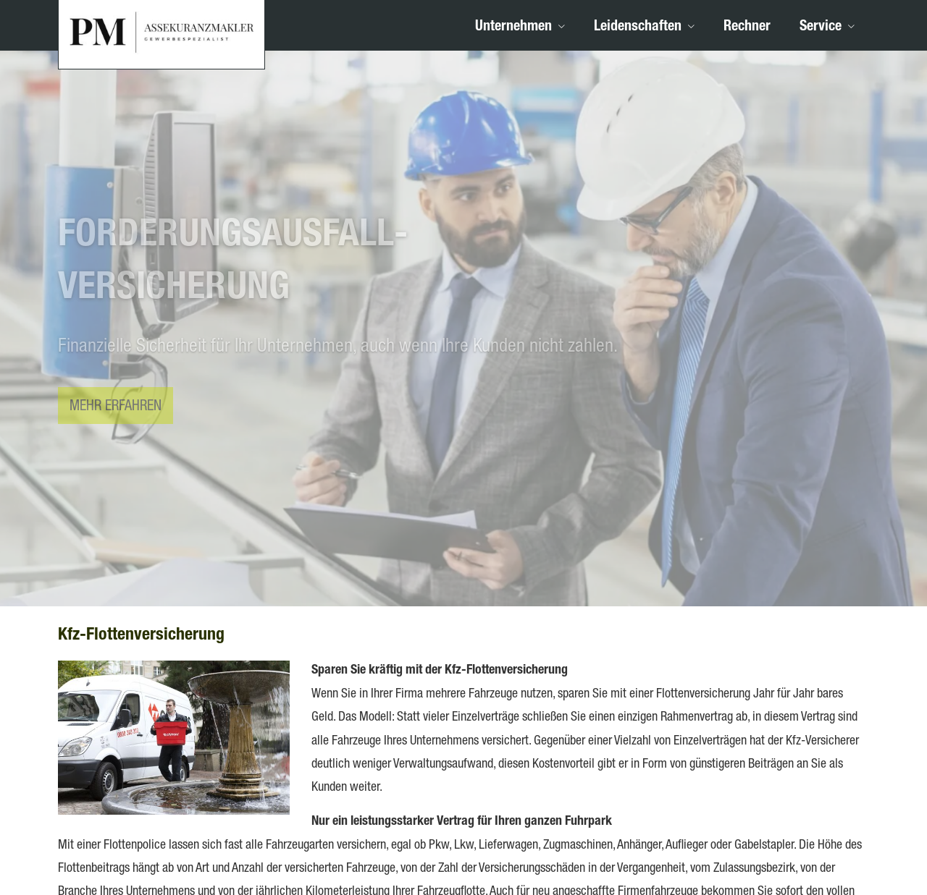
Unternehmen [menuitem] (513, 27)
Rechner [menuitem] (747, 27)
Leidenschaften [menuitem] (637, 27)
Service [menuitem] (821, 27)
